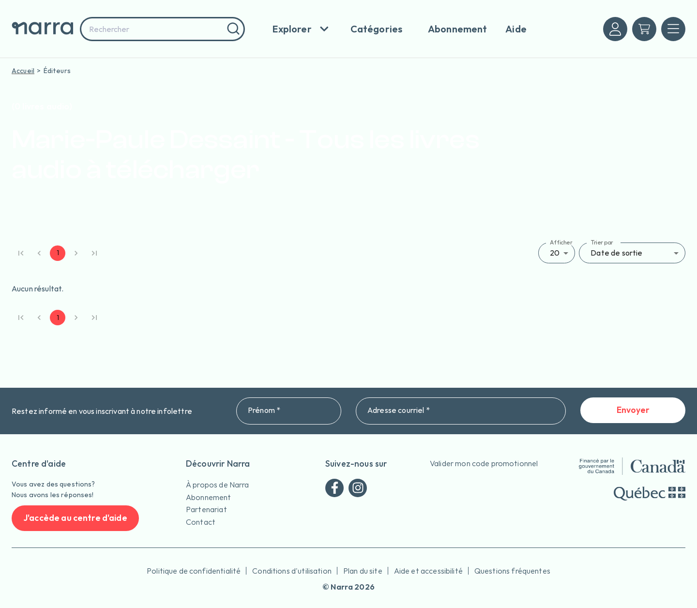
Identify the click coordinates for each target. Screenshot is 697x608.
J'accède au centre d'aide (75, 518)
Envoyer (632, 410)
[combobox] (162, 29)
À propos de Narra (217, 484)
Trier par (602, 242)
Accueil (23, 70)
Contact (200, 522)
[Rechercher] (232, 29)
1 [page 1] (57, 253)
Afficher (561, 242)
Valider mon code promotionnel (484, 463)
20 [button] (555, 253)
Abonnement (208, 497)
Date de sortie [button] (616, 253)
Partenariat (206, 509)
